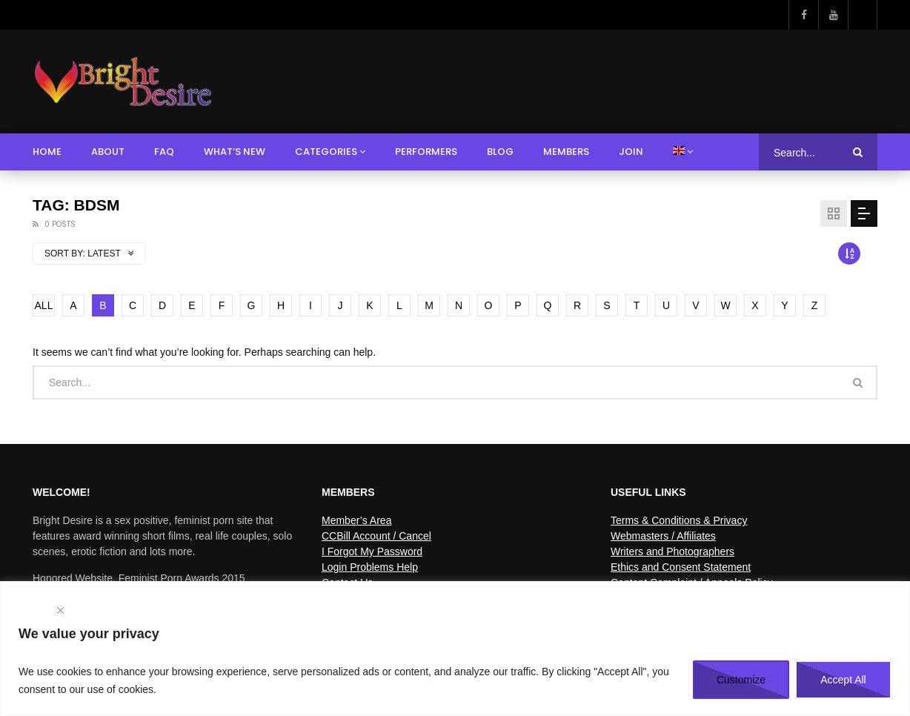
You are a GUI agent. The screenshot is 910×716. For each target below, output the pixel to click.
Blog (500, 152)
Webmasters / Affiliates (663, 536)
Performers (426, 152)
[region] (455, 648)
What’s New (234, 152)
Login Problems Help (370, 567)
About (107, 152)
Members (566, 152)
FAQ (164, 152)
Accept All (843, 680)
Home (47, 152)
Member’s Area (356, 520)
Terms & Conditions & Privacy (679, 520)
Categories (326, 152)
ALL (44, 305)
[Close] (60, 610)
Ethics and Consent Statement (681, 567)
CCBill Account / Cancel (376, 536)
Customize (741, 680)
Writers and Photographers (672, 551)
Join (631, 152)
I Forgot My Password (372, 551)
